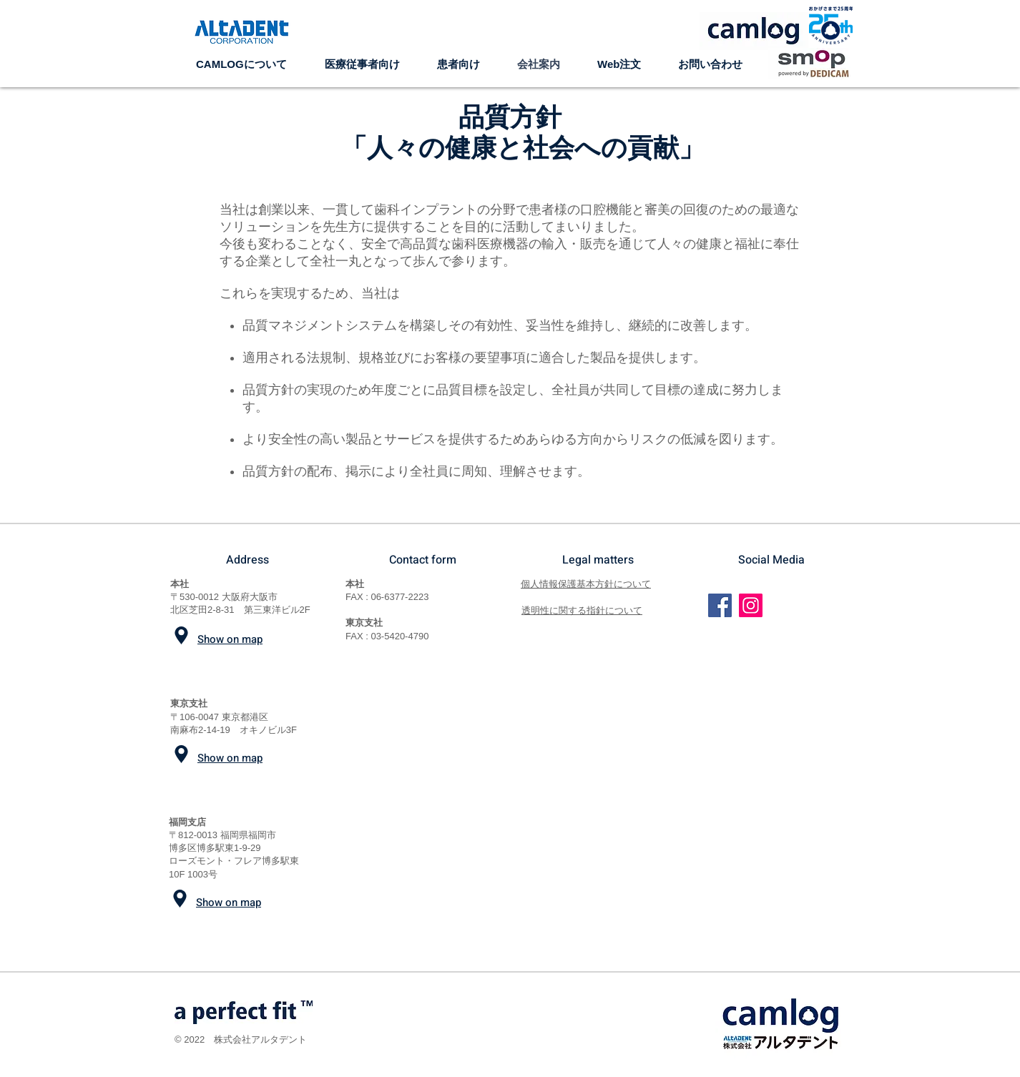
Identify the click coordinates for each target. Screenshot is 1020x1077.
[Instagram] (750, 605)
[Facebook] (720, 605)
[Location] (181, 635)
